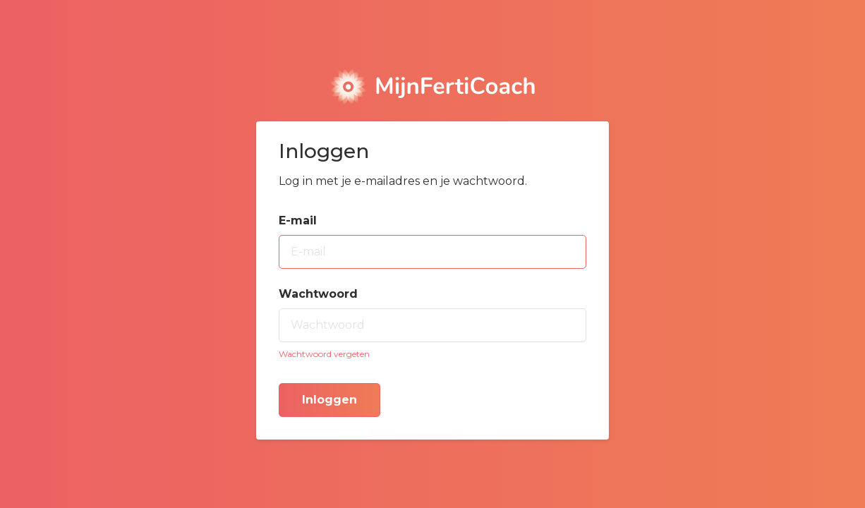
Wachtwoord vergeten (324, 354)
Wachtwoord (318, 294)
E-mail (298, 220)
